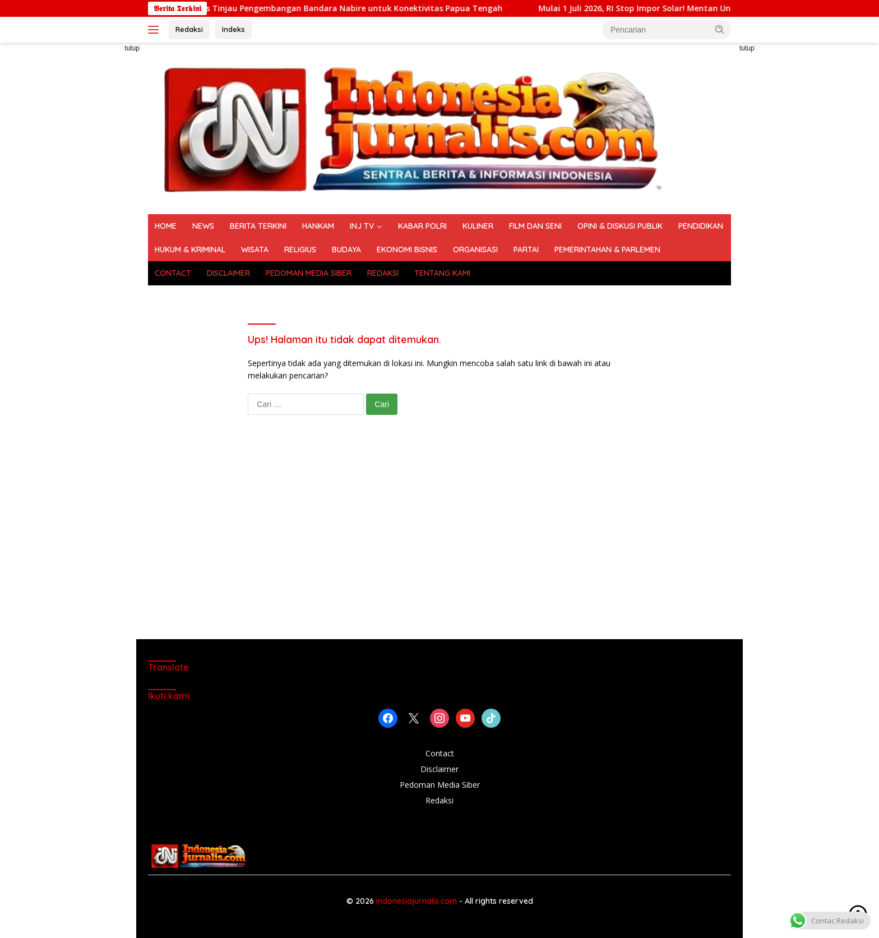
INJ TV (362, 226)
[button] (720, 29)
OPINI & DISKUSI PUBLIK (620, 226)
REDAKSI (383, 273)
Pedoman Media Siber (440, 784)
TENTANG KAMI (442, 273)
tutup (132, 48)
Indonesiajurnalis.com (417, 901)
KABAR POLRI (422, 226)
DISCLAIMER (228, 273)
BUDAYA (346, 249)
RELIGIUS (300, 249)
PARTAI (526, 249)
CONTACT (173, 273)
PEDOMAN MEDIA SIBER (308, 273)
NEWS (203, 226)
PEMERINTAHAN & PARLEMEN (607, 249)
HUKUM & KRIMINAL (190, 249)
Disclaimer (439, 769)
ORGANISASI (475, 249)
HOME (166, 226)
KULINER (477, 226)
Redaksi (189, 29)
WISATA (255, 249)
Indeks (233, 29)
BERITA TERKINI (258, 226)
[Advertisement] (97, 211)
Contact (439, 753)
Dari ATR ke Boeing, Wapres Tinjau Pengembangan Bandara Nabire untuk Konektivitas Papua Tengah (352, 8)
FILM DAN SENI (535, 226)
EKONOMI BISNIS (407, 249)
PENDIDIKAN (700, 226)
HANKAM (318, 226)
